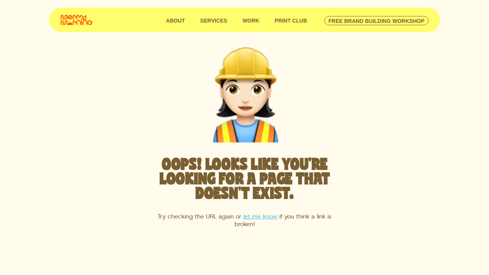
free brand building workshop (376, 21)
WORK (251, 21)
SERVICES (213, 21)
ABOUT (175, 21)
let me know (260, 217)
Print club (291, 21)
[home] (76, 19)
